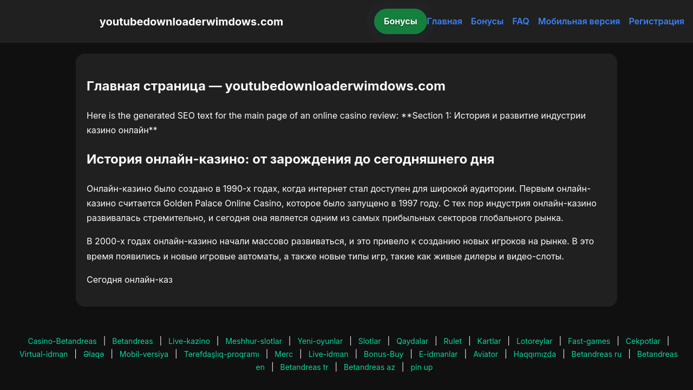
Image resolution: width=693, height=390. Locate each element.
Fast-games (589, 341)
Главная (444, 21)
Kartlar (489, 341)
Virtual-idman (43, 354)
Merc (283, 354)
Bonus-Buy (383, 354)
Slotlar (369, 341)
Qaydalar (412, 341)
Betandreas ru (597, 354)
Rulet (453, 341)
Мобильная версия (579, 21)
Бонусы (400, 21)
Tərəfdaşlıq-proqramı (221, 354)
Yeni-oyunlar (320, 341)
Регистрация (656, 21)
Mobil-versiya (144, 354)
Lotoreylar (535, 341)
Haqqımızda (535, 354)
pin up (421, 367)
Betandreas (132, 341)
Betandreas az (369, 367)
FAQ (520, 21)
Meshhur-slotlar (253, 341)
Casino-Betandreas (62, 341)
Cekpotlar (643, 341)
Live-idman (329, 354)
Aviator (485, 354)
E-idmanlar (438, 354)
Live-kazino (189, 341)
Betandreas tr (304, 367)
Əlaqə (93, 354)
